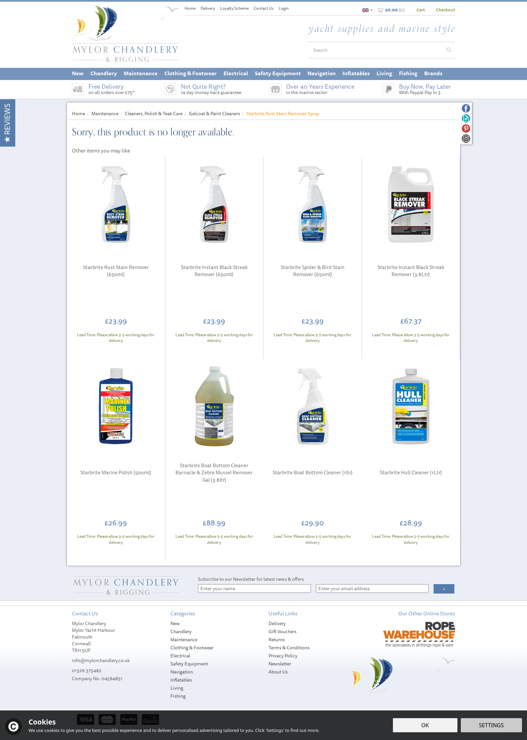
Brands (433, 73)
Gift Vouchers (282, 631)
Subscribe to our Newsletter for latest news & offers (251, 579)
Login (284, 8)
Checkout (445, 9)
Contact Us (264, 8)
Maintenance (183, 639)
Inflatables (181, 680)
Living (176, 688)
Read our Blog (466, 118)
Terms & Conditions (289, 647)
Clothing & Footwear (191, 647)
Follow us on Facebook (466, 108)
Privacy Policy (283, 655)
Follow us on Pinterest (466, 128)
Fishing (178, 696)
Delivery (277, 623)
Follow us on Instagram (466, 138)
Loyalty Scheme (234, 8)
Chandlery (181, 631)
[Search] (375, 50)
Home (190, 8)
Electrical (180, 655)
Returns (277, 639)
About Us (278, 671)
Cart (420, 9)
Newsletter (280, 663)
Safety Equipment (189, 663)
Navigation (181, 671)
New (175, 623)
